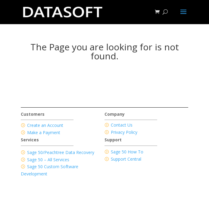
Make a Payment (43, 132)
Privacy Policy (124, 132)
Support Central (126, 159)
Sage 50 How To (127, 152)
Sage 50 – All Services (48, 159)
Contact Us (122, 125)
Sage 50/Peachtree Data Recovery (60, 152)
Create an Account (45, 125)
